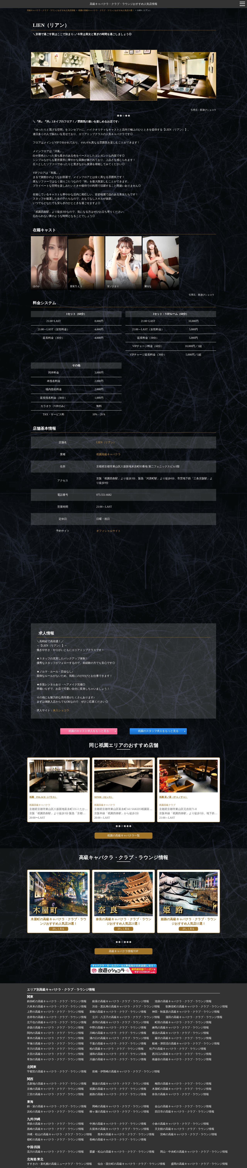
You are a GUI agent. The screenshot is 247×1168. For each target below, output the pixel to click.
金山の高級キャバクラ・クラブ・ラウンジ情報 (183, 1107)
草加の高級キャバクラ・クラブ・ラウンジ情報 (55, 1060)
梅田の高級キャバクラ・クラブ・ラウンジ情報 (183, 1084)
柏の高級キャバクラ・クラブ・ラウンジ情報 (117, 1049)
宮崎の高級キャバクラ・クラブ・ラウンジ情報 (188, 1135)
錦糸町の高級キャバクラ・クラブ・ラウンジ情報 (56, 1002)
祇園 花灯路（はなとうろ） (46, 797)
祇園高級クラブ (38, 806)
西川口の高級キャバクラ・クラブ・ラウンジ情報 (181, 1055)
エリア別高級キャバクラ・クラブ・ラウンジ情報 (61, 990)
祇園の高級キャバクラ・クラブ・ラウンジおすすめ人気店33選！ (106, 10)
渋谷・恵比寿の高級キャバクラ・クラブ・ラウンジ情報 (126, 1007)
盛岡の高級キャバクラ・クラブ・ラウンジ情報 (199, 1165)
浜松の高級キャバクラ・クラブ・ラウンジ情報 (55, 1112)
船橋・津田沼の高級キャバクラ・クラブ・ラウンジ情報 (186, 1044)
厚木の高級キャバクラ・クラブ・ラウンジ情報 (55, 1039)
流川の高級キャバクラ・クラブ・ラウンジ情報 (55, 1152)
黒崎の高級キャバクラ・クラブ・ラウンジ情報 (55, 1130)
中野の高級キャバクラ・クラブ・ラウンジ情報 (118, 1028)
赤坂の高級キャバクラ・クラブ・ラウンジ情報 (55, 1028)
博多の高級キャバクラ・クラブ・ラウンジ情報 (55, 1124)
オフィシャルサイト (108, 530)
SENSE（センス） (170, 797)
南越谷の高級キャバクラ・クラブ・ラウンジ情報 (181, 1060)
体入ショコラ (61, 710)
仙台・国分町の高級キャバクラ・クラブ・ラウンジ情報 (131, 1165)
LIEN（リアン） (106, 442)
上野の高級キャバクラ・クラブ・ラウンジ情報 (55, 1012)
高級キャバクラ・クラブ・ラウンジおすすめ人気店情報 (123, 4)
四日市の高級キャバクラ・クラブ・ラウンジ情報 (184, 1112)
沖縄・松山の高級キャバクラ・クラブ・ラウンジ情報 (59, 1135)
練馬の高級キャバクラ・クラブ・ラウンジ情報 (180, 1028)
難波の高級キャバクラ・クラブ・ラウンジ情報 (120, 1084)
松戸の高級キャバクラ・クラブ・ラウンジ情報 (177, 1049)
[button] (118, 116)
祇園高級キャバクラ (108, 454)
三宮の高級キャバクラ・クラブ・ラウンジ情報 (55, 1095)
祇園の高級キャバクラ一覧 (123, 836)
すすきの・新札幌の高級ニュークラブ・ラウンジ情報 (59, 1165)
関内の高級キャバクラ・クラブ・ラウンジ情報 (55, 1034)
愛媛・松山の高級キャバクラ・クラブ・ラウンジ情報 (122, 1152)
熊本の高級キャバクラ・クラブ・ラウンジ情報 (126, 1135)
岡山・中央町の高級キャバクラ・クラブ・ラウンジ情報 (194, 1152)
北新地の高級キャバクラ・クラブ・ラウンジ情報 (56, 1084)
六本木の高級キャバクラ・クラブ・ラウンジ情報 (56, 1007)
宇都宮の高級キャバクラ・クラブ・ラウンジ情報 (56, 1072)
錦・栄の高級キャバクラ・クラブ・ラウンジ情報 (56, 1107)
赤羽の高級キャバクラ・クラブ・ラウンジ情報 (120, 1023)
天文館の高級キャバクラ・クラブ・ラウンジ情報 (184, 1130)
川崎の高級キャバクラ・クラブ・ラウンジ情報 (118, 1034)
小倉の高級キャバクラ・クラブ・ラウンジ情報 (180, 1124)
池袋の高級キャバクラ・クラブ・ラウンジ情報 (183, 1002)
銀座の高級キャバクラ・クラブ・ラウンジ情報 (120, 1002)
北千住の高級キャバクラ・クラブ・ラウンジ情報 (56, 1023)
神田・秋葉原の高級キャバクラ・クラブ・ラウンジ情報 (186, 1012)
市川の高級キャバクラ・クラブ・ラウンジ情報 (55, 1049)
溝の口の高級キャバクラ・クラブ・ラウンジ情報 (119, 1039)
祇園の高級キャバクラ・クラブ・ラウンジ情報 (118, 1090)
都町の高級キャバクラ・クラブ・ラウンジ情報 (55, 1140)
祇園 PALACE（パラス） (110, 797)
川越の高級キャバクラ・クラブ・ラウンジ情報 (118, 1060)
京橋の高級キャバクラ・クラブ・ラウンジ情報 (55, 1090)
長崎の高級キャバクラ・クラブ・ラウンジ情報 (118, 1140)
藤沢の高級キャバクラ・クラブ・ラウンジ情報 (183, 1039)
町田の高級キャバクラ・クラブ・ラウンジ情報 (183, 1023)
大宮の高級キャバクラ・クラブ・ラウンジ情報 (55, 1055)
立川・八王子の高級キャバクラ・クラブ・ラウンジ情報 (126, 1018)
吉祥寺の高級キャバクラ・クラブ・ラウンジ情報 (56, 1018)
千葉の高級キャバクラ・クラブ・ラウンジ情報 (118, 1044)
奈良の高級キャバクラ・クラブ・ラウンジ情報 (180, 1095)
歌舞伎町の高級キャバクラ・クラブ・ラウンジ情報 (197, 1007)
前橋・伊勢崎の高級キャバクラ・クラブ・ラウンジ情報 (126, 1072)
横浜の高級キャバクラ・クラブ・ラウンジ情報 (180, 1034)
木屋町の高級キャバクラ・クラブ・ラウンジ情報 (181, 1090)
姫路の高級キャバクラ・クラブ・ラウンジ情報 (118, 1095)
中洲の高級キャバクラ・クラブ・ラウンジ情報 (118, 1124)
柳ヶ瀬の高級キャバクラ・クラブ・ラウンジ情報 (119, 1112)
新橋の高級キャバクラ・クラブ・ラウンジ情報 (118, 1012)
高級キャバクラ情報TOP (123, 952)
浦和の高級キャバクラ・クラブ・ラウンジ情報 (118, 1055)
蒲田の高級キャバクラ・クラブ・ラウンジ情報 (194, 1018)
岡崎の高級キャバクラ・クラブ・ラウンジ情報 (120, 1107)
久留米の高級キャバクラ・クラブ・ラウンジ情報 (119, 1130)
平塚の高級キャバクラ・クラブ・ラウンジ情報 (55, 1044)
